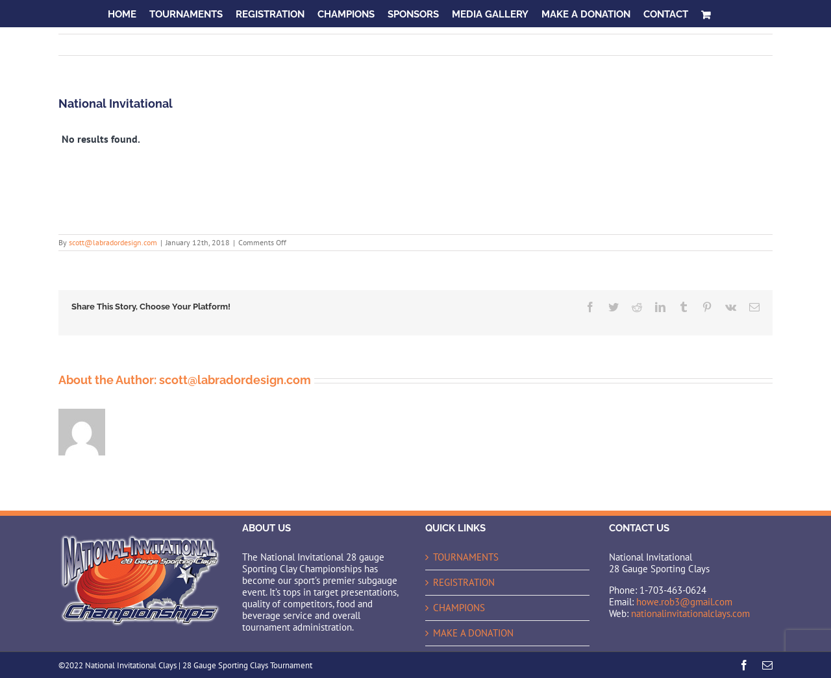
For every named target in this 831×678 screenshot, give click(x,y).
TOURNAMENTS (466, 557)
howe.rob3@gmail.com (684, 602)
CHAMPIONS (459, 608)
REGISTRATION (464, 582)
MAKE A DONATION (473, 633)
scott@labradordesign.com (113, 242)
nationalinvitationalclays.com (690, 613)
